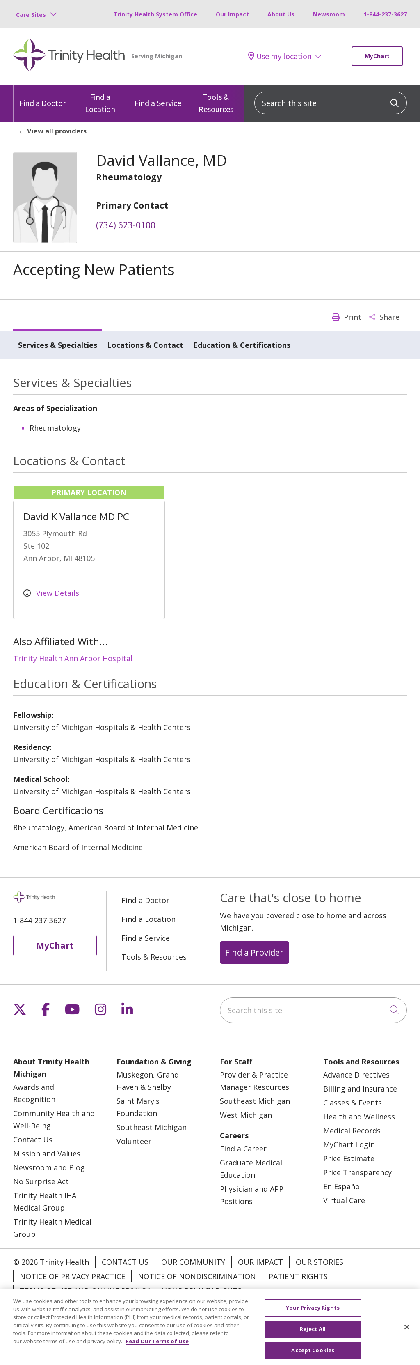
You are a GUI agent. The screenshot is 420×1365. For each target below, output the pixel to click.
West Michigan (246, 1115)
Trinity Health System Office (155, 14)
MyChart (377, 56)
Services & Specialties (57, 345)
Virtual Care (344, 1200)
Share (384, 317)
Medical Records (352, 1130)
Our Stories (319, 1262)
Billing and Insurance (360, 1089)
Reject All (313, 1336)
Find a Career (243, 1149)
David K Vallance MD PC (76, 516)
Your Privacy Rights (202, 1291)
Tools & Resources (215, 99)
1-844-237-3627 (385, 14)
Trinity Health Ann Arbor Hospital (72, 658)
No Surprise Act (41, 1181)
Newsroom (329, 14)
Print (346, 317)
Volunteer (133, 1141)
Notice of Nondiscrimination (197, 1276)
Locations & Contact (145, 345)
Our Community (193, 1262)
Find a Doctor (42, 96)
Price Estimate (348, 1158)
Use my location (280, 56)
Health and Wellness (359, 1116)
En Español (342, 1186)
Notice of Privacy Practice (72, 1276)
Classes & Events (352, 1103)
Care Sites (31, 14)
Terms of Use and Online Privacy (85, 1291)
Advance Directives (356, 1075)
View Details (51, 593)
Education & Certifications (241, 345)
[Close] (407, 1334)
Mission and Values (46, 1153)
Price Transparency (357, 1172)
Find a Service (158, 96)
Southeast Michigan (151, 1127)
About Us (280, 14)
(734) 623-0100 (125, 225)
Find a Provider (254, 952)
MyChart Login (349, 1144)
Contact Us (32, 1139)
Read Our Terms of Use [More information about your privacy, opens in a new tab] (157, 1348)
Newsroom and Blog (49, 1167)
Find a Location (100, 99)
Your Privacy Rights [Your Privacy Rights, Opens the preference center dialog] (313, 1315)
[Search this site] (330, 103)
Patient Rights (298, 1276)
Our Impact (232, 14)
